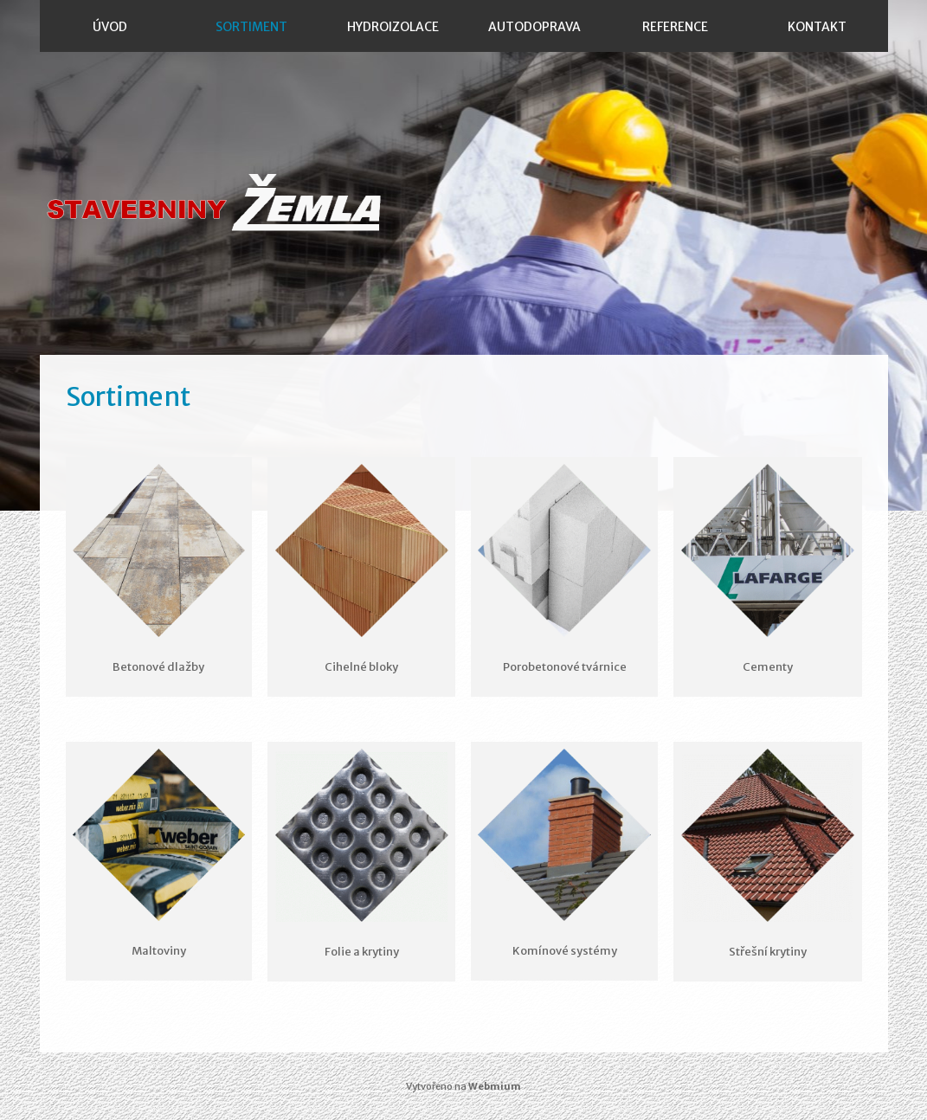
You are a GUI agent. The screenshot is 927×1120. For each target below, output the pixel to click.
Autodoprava (534, 27)
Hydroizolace (393, 27)
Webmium (494, 1086)
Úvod (110, 27)
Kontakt (817, 27)
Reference (675, 27)
